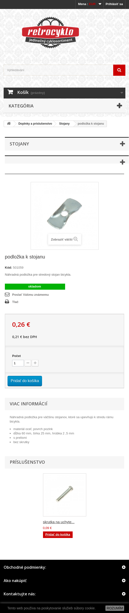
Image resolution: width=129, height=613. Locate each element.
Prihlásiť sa (114, 4)
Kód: (8, 267)
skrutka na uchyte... (59, 522)
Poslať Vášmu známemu (30, 294)
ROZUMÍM (115, 608)
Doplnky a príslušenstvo (35, 123)
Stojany (64, 123)
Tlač (15, 302)
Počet (16, 356)
